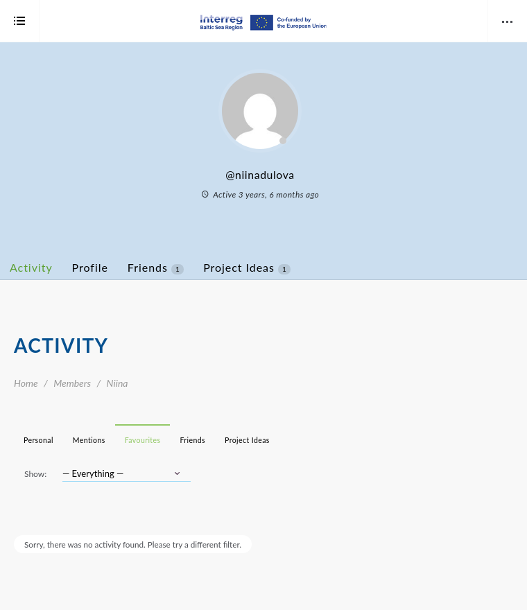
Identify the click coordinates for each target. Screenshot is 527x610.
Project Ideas (247, 267)
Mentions (89, 440)
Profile (90, 267)
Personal (38, 440)
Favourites (143, 440)
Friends (156, 267)
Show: (35, 474)
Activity (31, 267)
